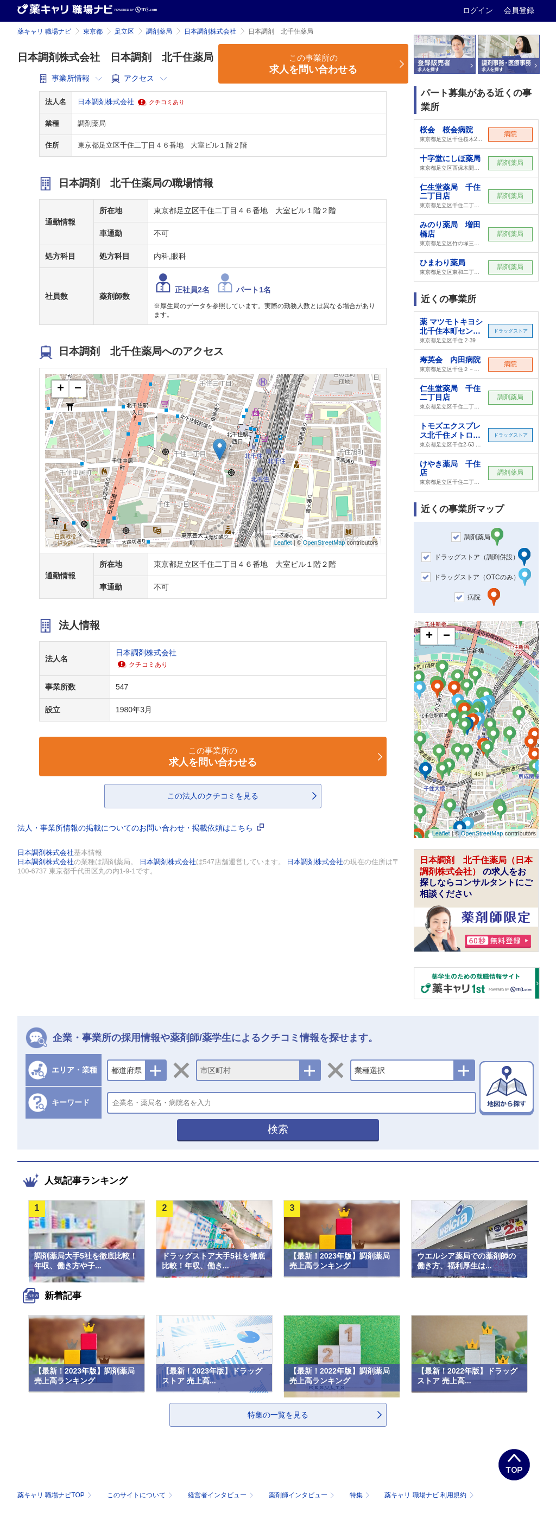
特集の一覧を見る (278, 1414)
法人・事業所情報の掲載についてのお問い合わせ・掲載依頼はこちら (140, 827)
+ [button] (60, 389)
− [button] (77, 389)
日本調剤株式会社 (210, 31)
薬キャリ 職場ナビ (44, 31)
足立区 (124, 31)
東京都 (93, 31)
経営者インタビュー (222, 1495)
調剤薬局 (159, 31)
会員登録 (519, 10)
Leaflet (283, 542)
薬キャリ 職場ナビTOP (55, 1495)
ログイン (479, 10)
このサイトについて (141, 1495)
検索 (278, 1129)
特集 (361, 1495)
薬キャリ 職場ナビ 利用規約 (428, 1495)
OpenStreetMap (324, 542)
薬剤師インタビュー (303, 1495)
